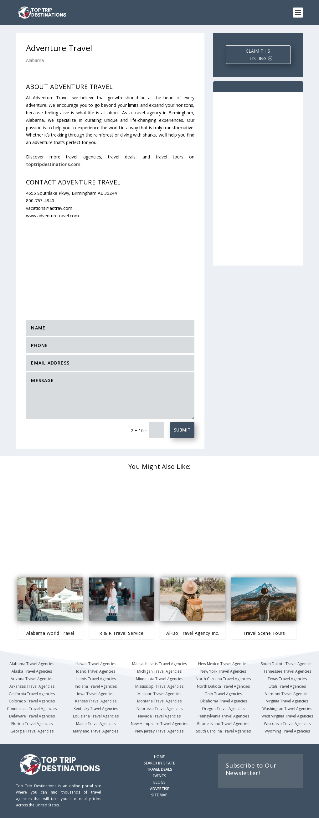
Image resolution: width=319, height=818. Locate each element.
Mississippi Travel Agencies (159, 686)
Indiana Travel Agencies (96, 686)
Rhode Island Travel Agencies (223, 723)
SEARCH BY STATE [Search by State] (159, 763)
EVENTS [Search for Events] (159, 776)
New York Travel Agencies (223, 671)
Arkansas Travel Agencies (31, 686)
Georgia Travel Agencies (32, 731)
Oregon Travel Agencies (223, 708)
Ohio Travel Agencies (223, 693)
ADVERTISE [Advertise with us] (159, 788)
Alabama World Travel (50, 633)
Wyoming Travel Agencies (287, 731)
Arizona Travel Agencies (32, 678)
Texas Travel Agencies (287, 678)
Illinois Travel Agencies (96, 678)
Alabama (35, 60)
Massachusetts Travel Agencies (159, 663)
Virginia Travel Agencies (287, 701)
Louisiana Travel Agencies (96, 716)
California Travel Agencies (32, 693)
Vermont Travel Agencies (287, 693)
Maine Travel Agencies (96, 723)
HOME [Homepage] (159, 756)
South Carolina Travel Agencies (223, 731)
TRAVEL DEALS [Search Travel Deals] (159, 769)
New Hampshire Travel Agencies (159, 723)
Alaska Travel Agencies (32, 671)
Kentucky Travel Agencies (96, 708)
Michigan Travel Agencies (159, 671)
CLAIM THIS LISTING (258, 54)
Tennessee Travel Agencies (287, 671)
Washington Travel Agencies (287, 708)
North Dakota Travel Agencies (223, 686)
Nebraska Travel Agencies (159, 708)
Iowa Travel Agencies (95, 693)
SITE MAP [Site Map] (159, 795)
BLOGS (159, 782)
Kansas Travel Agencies (95, 701)
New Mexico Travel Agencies (223, 663)
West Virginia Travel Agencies (287, 716)
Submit (182, 430)
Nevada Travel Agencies (159, 716)
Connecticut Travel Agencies (32, 708)
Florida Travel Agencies (32, 723)
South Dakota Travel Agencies (287, 663)
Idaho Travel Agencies (95, 671)
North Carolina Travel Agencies (223, 678)
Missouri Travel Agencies (159, 693)
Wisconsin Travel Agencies (287, 723)
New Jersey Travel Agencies (159, 731)
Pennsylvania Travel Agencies (223, 716)
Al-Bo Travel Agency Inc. (192, 633)
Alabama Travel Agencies (31, 663)
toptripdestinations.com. (54, 164)
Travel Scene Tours (264, 633)
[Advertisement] (120, 265)
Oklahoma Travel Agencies (223, 701)
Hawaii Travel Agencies (95, 663)
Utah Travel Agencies (287, 686)
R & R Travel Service (121, 633)
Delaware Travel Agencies (32, 716)
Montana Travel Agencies (159, 701)
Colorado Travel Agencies (32, 701)
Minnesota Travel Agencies (159, 678)
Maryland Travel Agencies (95, 731)
